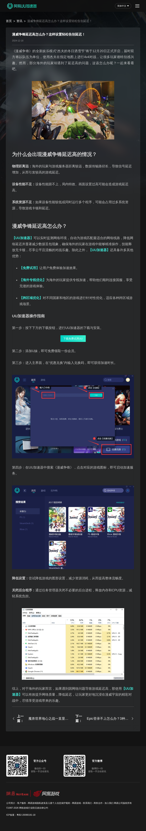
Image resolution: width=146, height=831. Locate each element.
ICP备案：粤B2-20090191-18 (20, 815)
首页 (9, 21)
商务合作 (98, 803)
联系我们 (87, 803)
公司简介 (10, 803)
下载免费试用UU (73, 338)
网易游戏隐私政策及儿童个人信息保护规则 (49, 803)
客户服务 (21, 803)
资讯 (19, 21)
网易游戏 (76, 803)
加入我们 (109, 803)
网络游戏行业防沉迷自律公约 (33, 808)
